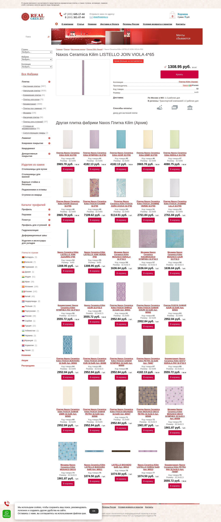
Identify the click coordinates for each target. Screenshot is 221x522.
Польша (28, 306)
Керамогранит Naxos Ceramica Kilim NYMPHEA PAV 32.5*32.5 (67, 307)
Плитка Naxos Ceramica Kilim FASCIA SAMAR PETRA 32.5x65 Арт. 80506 (94, 412)
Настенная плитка (39, 41)
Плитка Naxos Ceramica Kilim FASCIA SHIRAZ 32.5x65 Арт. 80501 (121, 307)
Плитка (67, 49)
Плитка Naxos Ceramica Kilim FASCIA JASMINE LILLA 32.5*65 (174, 203)
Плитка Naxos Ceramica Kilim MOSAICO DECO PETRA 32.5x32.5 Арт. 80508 (148, 412)
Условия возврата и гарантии (157, 24)
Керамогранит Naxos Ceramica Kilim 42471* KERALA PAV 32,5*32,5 (175, 360)
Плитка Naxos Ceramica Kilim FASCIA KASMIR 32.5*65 (94, 203)
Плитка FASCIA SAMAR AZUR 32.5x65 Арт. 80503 (175, 307)
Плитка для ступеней (33, 122)
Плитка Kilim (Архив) (95, 49)
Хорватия (29, 345)
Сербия (28, 321)
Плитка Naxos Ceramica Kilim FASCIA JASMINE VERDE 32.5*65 (148, 203)
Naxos (185, 85)
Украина (29, 335)
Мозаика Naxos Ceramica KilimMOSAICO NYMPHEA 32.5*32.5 (148, 255)
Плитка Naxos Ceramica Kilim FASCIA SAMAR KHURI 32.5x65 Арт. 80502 (148, 308)
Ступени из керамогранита (29, 127)
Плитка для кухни (31, 99)
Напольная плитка (31, 90)
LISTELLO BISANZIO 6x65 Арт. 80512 (121, 466)
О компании (67, 24)
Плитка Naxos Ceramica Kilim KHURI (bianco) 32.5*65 (67, 203)
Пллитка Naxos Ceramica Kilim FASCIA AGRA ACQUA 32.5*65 (121, 203)
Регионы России (131, 24)
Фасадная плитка (31, 117)
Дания (28, 272)
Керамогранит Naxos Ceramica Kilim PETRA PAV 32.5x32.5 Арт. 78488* (175, 468)
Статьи (80, 24)
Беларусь (29, 257)
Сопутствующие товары (34, 133)
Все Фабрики (29, 74)
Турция (28, 326)
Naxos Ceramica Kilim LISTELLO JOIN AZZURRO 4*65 (67, 254)
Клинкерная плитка (32, 95)
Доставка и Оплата (109, 24)
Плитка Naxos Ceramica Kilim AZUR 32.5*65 (121, 154)
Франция (29, 340)
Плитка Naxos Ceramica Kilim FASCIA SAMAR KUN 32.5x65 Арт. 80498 (94, 360)
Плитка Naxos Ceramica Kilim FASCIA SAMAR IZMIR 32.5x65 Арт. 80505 (67, 412)
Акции (24, 360)
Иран (27, 281)
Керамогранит (29, 104)
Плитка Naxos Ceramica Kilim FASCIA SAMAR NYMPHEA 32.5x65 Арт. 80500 (121, 362)
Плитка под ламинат (32, 108)
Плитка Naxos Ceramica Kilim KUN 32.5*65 (67, 154)
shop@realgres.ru (98, 17)
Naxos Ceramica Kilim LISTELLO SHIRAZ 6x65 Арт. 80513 (148, 467)
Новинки (92, 24)
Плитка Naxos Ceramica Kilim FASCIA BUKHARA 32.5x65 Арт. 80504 (68, 360)
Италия (28, 291)
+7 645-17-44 (74, 14)
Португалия (30, 311)
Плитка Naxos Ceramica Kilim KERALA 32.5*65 (174, 154)
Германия (29, 267)
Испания (29, 286)
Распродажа (28, 365)
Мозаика (27, 113)
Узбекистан (30, 330)
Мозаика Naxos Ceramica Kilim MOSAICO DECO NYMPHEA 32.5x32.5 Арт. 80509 (175, 414)
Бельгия (28, 262)
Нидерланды (31, 301)
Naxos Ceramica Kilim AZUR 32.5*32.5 (94, 306)
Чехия (27, 350)
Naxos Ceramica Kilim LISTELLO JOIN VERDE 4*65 (94, 254)
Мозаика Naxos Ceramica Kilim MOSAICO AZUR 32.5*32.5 (175, 255)
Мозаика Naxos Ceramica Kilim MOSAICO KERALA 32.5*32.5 (121, 255)
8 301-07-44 (75, 17)
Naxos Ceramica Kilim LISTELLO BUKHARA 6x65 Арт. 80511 (94, 467)
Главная (59, 49)
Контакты (180, 24)
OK (93, 511)
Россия (28, 316)
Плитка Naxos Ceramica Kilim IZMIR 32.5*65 (148, 154)
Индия (28, 277)
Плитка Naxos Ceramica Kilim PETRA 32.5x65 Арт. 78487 (148, 360)
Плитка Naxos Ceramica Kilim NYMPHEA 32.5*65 (94, 154)
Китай (27, 296)
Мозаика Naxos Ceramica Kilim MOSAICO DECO (68, 467)
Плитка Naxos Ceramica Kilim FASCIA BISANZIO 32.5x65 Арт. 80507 (121, 411)
